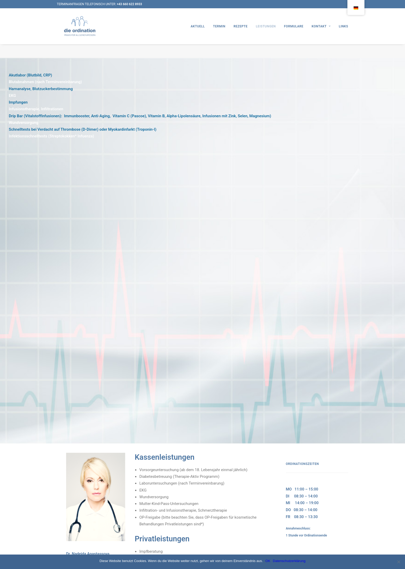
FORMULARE (293, 33)
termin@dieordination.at (303, 329)
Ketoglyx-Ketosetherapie (205, 309)
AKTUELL (198, 33)
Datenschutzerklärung (289, 561)
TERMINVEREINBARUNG (305, 297)
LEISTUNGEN (266, 33)
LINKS (343, 33)
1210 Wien (292, 347)
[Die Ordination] (81, 33)
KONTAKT (320, 33)
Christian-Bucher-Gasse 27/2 (304, 340)
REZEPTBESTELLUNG (303, 304)
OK (268, 561)
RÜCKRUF (293, 311)
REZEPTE (240, 33)
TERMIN (219, 33)
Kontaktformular (297, 322)
